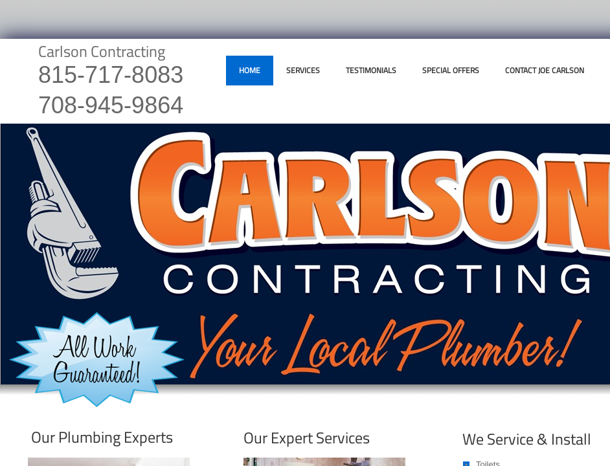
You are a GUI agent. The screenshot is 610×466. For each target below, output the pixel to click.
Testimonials (371, 70)
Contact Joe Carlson (544, 70)
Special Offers (450, 70)
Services (303, 70)
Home (249, 70)
